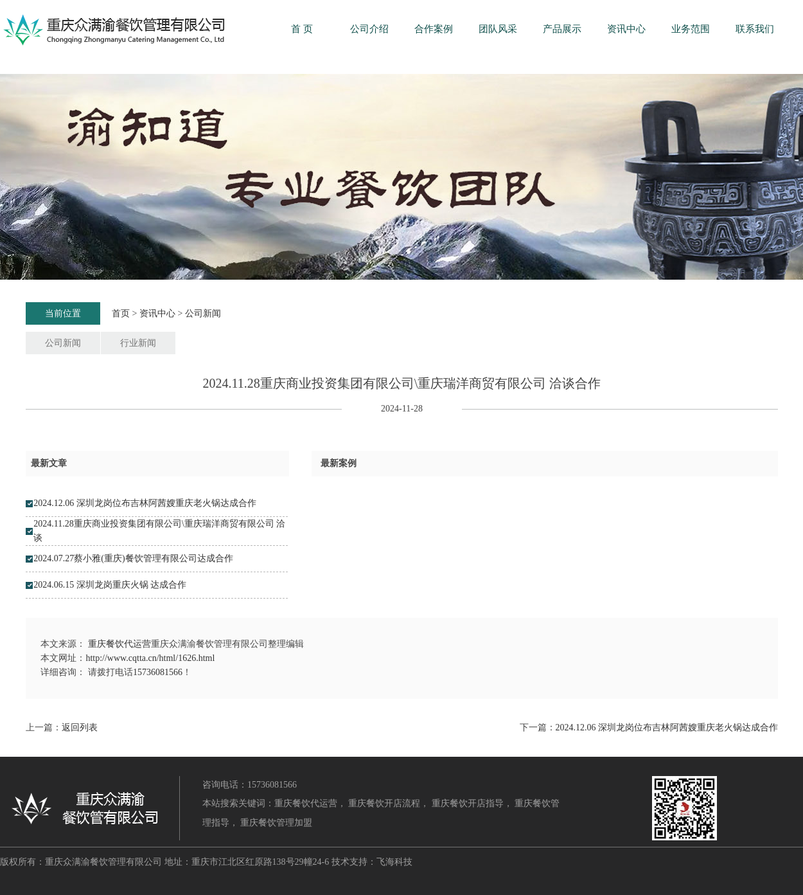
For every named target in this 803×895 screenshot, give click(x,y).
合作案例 (433, 29)
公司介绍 (369, 29)
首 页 (302, 29)
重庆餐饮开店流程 (384, 803)
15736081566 (157, 672)
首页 (121, 313)
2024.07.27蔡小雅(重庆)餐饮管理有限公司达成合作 (133, 558)
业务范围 (690, 29)
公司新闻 (203, 313)
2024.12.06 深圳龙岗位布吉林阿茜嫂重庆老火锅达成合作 (144, 503)
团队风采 (498, 29)
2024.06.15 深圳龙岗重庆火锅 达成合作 (109, 585)
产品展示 (562, 29)
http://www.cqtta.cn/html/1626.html (150, 658)
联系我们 (755, 29)
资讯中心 (626, 29)
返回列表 (80, 727)
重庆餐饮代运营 (119, 644)
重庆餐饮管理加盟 (276, 822)
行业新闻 (138, 343)
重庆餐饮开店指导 (468, 803)
